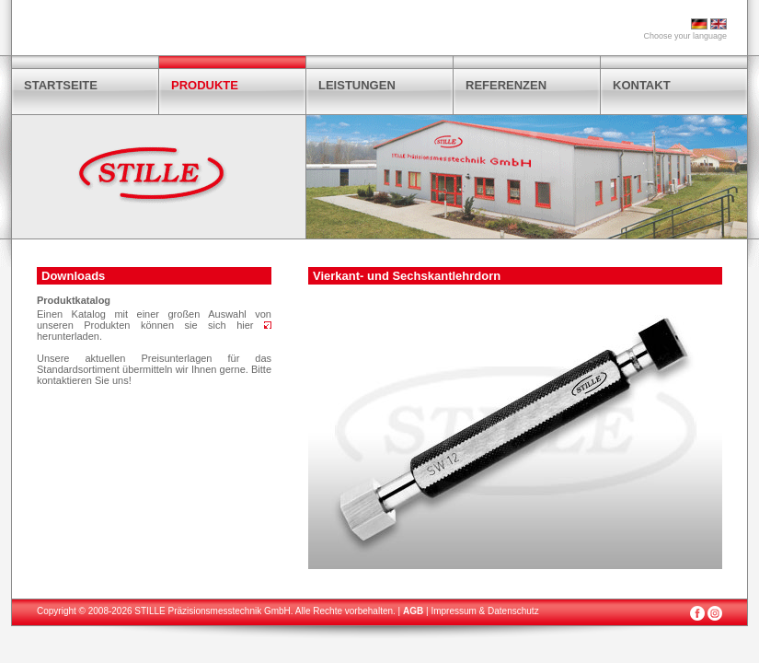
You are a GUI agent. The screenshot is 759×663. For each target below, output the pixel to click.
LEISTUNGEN (357, 85)
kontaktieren (64, 380)
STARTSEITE (61, 85)
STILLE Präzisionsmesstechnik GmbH (212, 611)
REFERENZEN (506, 85)
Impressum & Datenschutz (484, 611)
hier (253, 325)
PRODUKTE (204, 85)
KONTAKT (642, 85)
